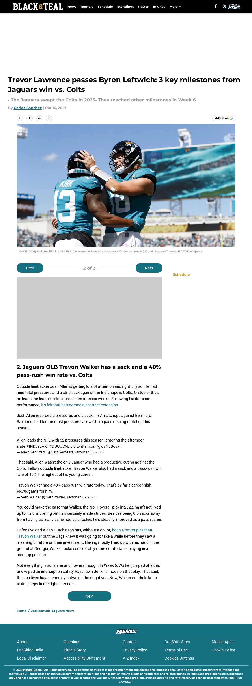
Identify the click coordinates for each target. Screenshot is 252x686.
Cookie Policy (223, 650)
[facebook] (216, 6)
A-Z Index (131, 658)
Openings (72, 641)
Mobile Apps (222, 641)
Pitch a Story (75, 650)
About (22, 641)
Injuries (159, 7)
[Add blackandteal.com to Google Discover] (223, 118)
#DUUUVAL (59, 446)
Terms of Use (176, 650)
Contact (130, 641)
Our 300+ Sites (177, 641)
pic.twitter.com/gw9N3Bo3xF (96, 446)
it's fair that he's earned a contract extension (79, 405)
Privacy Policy (135, 650)
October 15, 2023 (89, 452)
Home (21, 611)
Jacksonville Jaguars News (52, 611)
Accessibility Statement (84, 658)
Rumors (87, 7)
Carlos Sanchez (28, 108)
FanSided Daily (30, 650)
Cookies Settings (179, 658)
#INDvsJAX (36, 446)
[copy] (49, 118)
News (71, 7)
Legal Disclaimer (31, 658)
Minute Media (32, 669)
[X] (224, 6)
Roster (143, 7)
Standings (125, 7)
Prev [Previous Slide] (30, 268)
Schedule (105, 7)
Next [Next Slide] (149, 268)
